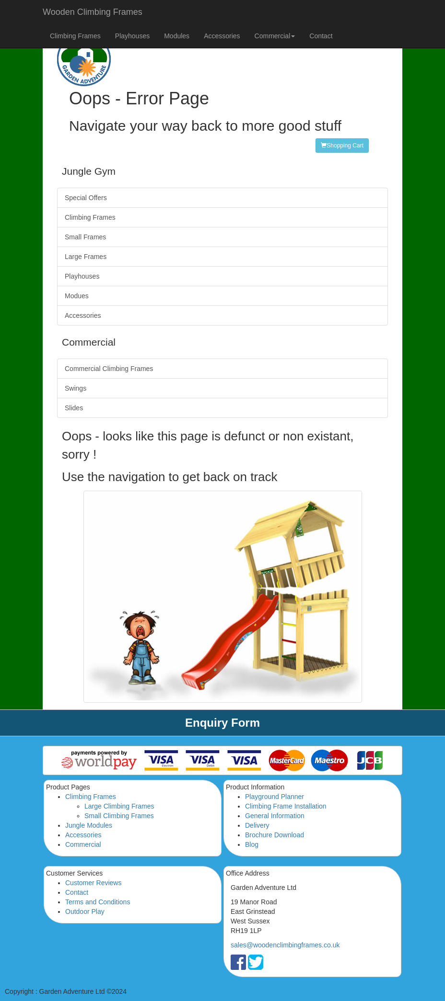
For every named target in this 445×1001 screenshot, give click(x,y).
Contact (320, 36)
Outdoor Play (85, 911)
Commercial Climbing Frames (109, 368)
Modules (176, 36)
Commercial (83, 844)
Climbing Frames (75, 36)
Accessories (222, 36)
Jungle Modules (88, 825)
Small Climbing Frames (119, 816)
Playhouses (132, 36)
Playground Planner (274, 796)
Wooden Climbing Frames (92, 12)
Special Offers (86, 198)
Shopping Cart (342, 145)
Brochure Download (274, 835)
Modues (77, 296)
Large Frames (85, 256)
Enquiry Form (222, 722)
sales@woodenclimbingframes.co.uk (285, 945)
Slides (74, 408)
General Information (274, 816)
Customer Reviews (93, 883)
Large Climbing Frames (119, 806)
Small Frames (85, 237)
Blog (251, 844)
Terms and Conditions (97, 902)
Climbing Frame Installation (286, 806)
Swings (75, 388)
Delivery (257, 825)
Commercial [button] (275, 36)
